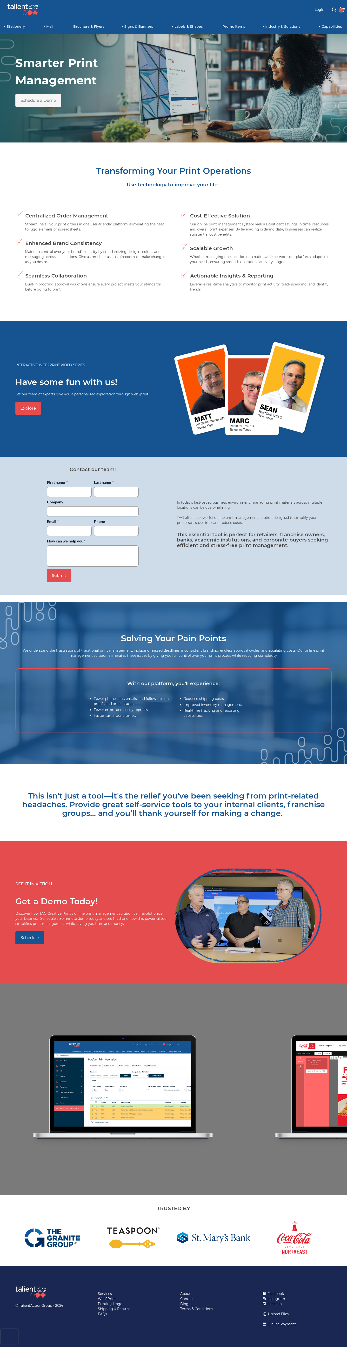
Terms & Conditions (196, 1309)
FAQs (102, 1314)
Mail (49, 26)
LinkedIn (274, 1304)
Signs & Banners (138, 26)
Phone (99, 521)
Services (105, 1294)
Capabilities (332, 26)
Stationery (16, 26)
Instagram (275, 1299)
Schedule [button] (29, 937)
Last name (104, 482)
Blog (184, 1304)
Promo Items (233, 26)
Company (55, 502)
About (185, 1294)
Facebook (275, 1294)
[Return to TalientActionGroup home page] (49, 1292)
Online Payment (281, 1324)
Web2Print (107, 1299)
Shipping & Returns (114, 1309)
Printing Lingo (110, 1304)
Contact (187, 1299)
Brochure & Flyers (88, 26)
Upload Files (277, 1314)
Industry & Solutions (282, 26)
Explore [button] (28, 408)
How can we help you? (66, 541)
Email (53, 521)
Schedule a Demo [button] (38, 100)
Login (320, 9)
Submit (59, 575)
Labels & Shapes (188, 26)
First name (57, 482)
